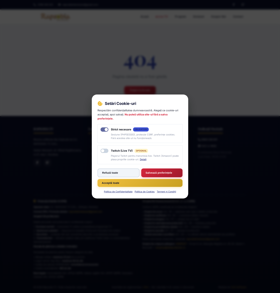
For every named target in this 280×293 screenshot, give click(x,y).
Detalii (143, 159)
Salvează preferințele (159, 172)
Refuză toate (110, 172)
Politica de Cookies (145, 191)
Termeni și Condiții (166, 191)
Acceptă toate (110, 183)
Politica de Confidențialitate (118, 191)
